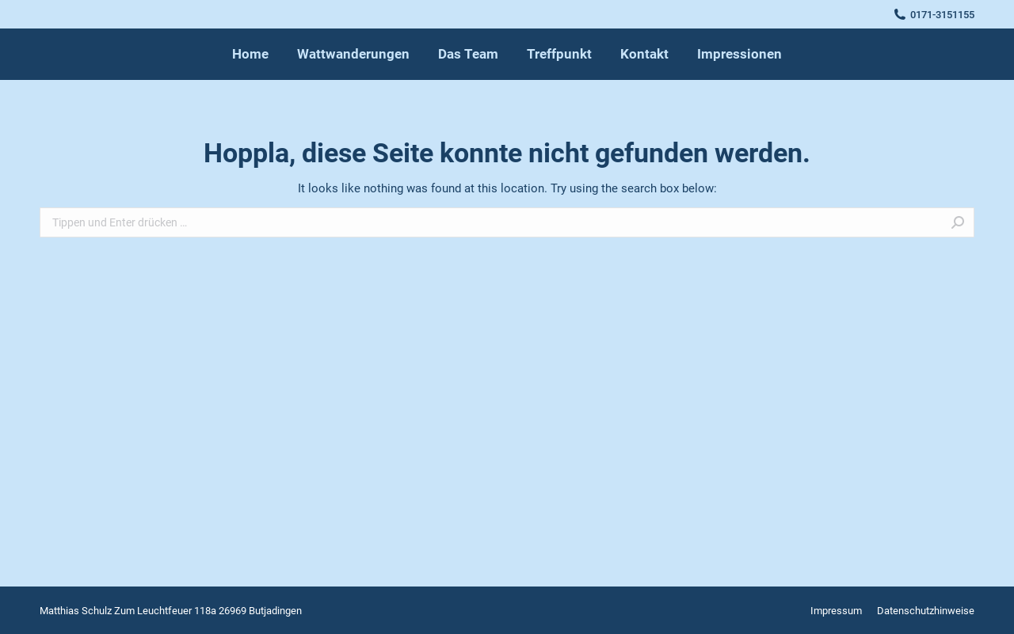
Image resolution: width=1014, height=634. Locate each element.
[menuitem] (250, 54)
